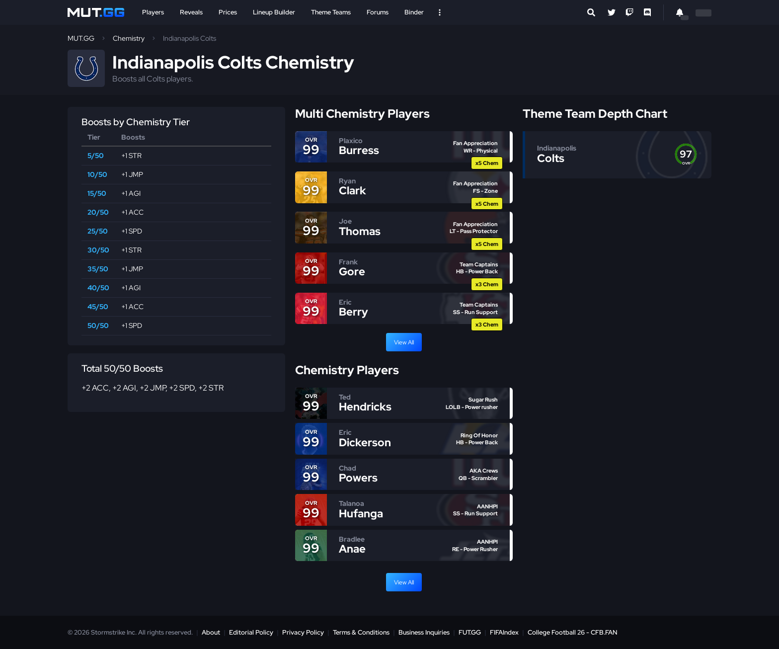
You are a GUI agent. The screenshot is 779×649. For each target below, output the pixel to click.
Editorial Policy (251, 632)
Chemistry (129, 38)
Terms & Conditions (361, 632)
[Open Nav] (440, 12)
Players (153, 12)
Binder (414, 12)
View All (404, 342)
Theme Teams (331, 12)
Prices (228, 12)
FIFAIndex (504, 632)
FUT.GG (470, 632)
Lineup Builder (274, 12)
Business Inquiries (424, 632)
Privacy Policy (303, 632)
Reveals (191, 12)
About (211, 632)
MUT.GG (81, 38)
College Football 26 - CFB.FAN (573, 632)
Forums (378, 12)
